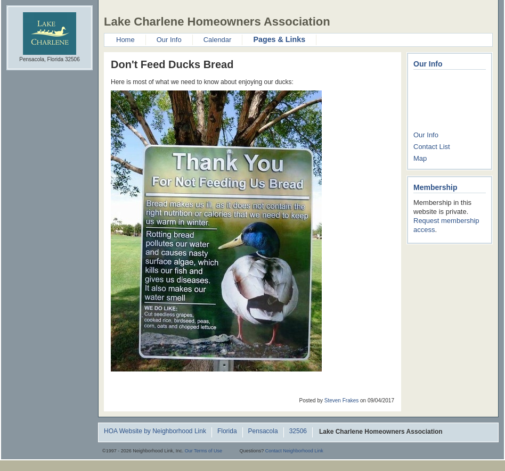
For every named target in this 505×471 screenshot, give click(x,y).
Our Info (169, 40)
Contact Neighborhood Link (294, 450)
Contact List (431, 147)
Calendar (217, 40)
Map (420, 158)
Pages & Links (279, 39)
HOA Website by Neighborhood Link (155, 431)
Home (125, 40)
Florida (227, 431)
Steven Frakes (341, 400)
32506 (298, 431)
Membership (435, 187)
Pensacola (263, 431)
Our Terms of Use (203, 450)
